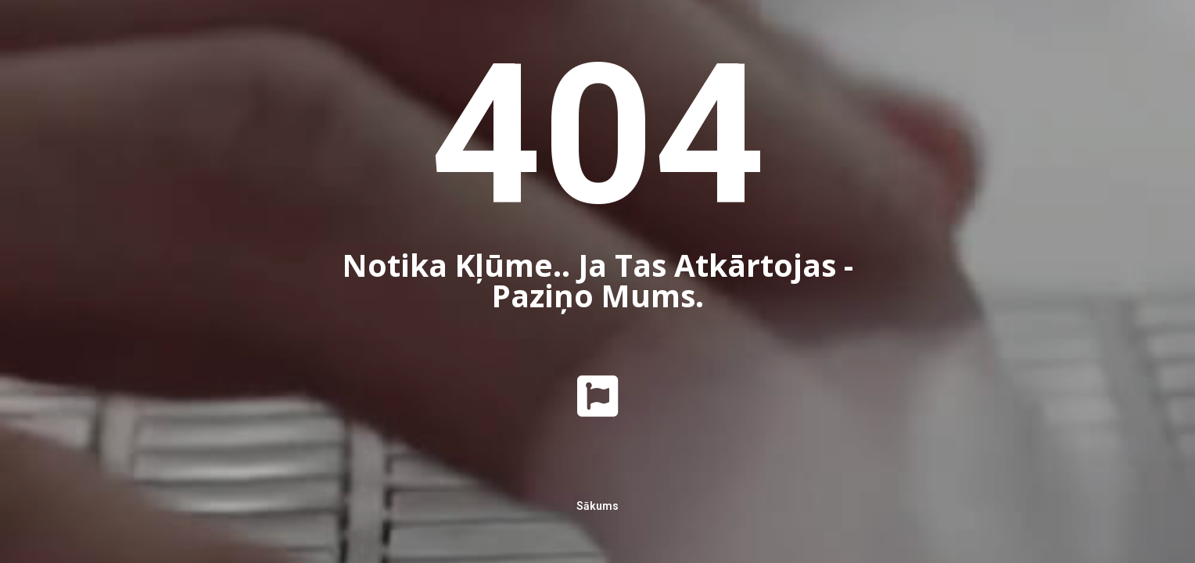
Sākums (597, 506)
